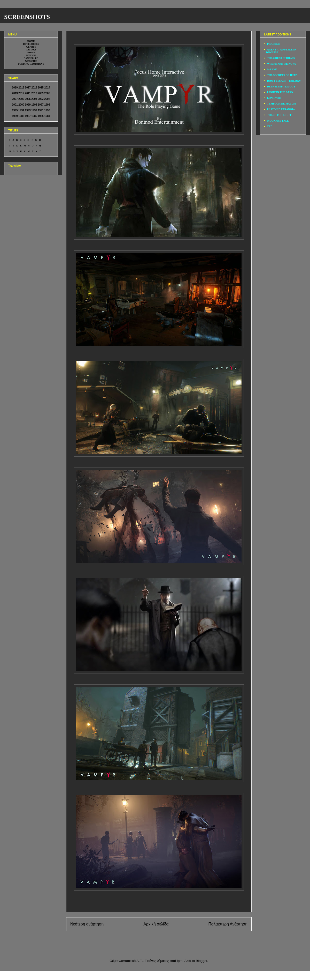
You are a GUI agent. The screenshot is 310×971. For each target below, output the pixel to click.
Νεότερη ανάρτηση (87, 924)
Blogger (201, 961)
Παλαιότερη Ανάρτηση (227, 924)
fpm (180, 961)
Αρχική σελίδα (155, 924)
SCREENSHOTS (27, 16)
